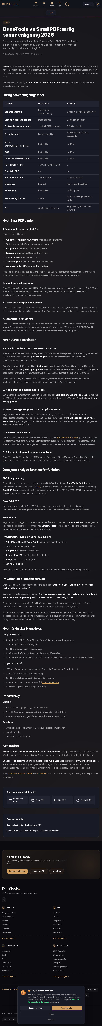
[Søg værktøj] (67, 4)
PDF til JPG (57, 928)
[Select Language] (88, 4)
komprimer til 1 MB (50, 682)
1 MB (37, 487)
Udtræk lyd (56, 871)
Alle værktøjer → (9, 938)
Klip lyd (4, 959)
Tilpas (51, 1014)
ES (9, 1019)
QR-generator (58, 955)
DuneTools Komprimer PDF (20, 773)
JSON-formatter (59, 951)
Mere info (51, 1020)
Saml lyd (5, 955)
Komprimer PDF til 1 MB (67, 437)
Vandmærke (6, 932)
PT (14, 1019)
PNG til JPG (92, 990)
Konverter (5, 924)
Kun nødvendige (35, 1008)
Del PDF (56, 917)
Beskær (5, 921)
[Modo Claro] (98, 4)
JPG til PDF (57, 924)
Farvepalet (57, 963)
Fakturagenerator (59, 959)
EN (5, 1019)
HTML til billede (59, 970)
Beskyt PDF (57, 932)
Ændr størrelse (8, 917)
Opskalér (5, 928)
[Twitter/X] (4, 899)
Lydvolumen (6, 963)
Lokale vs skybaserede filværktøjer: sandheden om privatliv (33, 831)
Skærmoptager (8, 970)
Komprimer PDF (39, 871)
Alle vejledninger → (61, 977)
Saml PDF (41, 773)
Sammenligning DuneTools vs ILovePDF (24, 825)
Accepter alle (66, 1008)
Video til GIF (6, 967)
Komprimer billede (17, 871)
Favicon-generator (60, 967)
